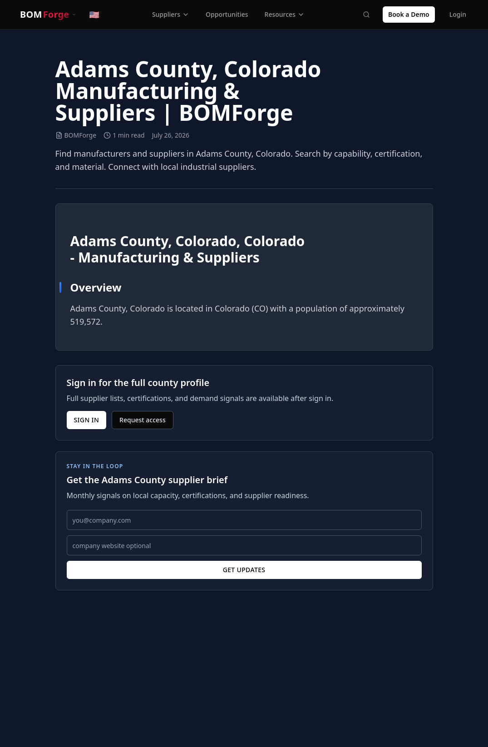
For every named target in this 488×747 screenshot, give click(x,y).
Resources (285, 14)
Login (457, 14)
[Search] (366, 14)
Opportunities (227, 14)
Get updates (244, 569)
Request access (142, 420)
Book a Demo (408, 14)
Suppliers (170, 14)
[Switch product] (48, 15)
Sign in (86, 420)
